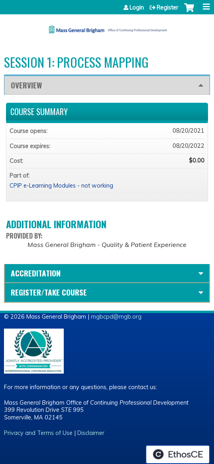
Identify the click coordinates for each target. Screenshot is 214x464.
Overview (26, 85)
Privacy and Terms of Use (38, 433)
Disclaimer (90, 433)
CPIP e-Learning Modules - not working (61, 185)
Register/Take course (49, 292)
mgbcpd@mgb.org (116, 316)
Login (137, 7)
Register (167, 7)
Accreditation (36, 273)
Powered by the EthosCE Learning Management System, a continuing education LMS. (177, 454)
